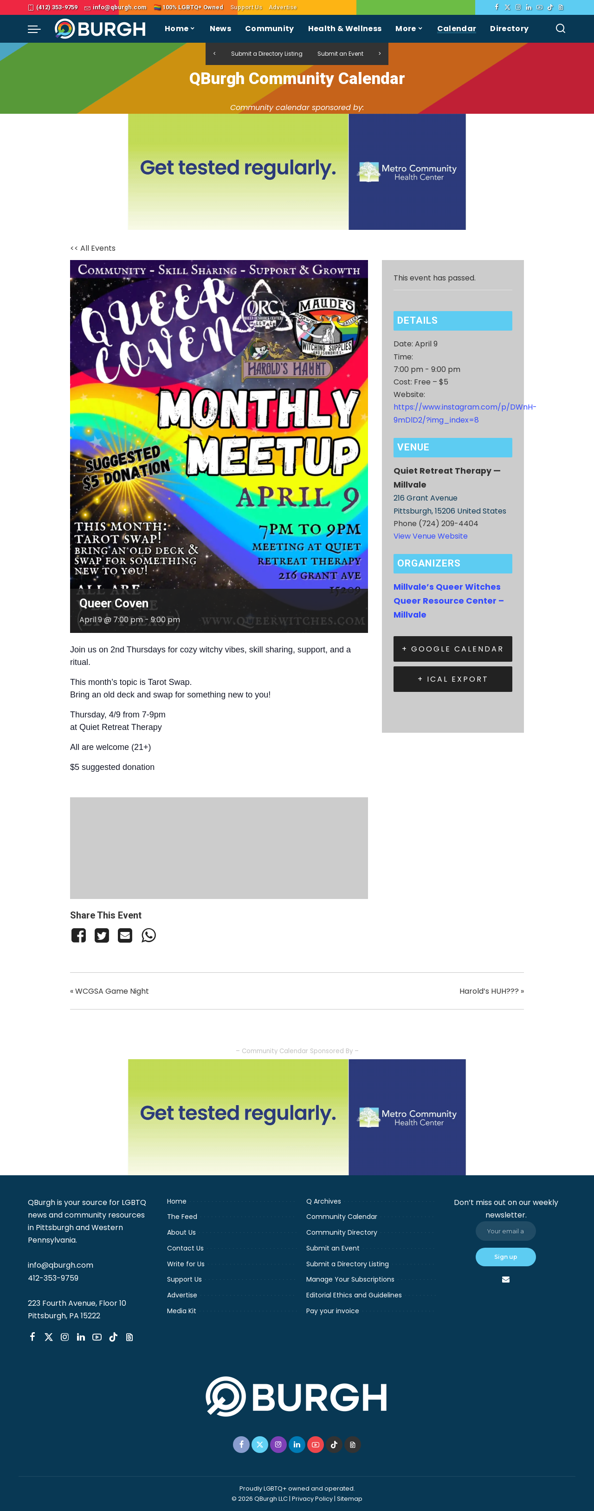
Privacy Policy (312, 1499)
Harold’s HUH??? (491, 991)
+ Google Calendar (453, 649)
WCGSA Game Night (109, 991)
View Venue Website (431, 536)
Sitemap (349, 1499)
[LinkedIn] (528, 7)
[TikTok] (550, 7)
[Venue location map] (219, 846)
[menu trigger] (39, 29)
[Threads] (560, 7)
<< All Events (93, 248)
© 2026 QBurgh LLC (260, 1499)
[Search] (560, 29)
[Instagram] (518, 7)
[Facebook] (496, 7)
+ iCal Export (453, 679)
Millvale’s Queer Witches (447, 587)
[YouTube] (539, 7)
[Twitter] (507, 7)
